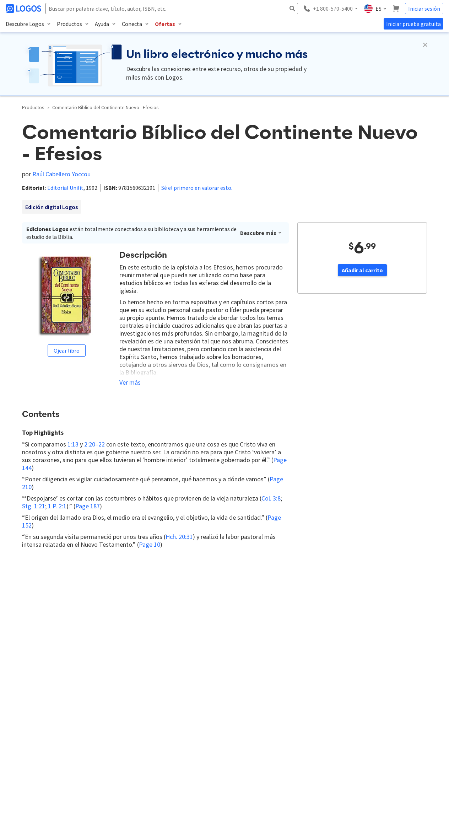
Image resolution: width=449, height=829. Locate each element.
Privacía (213, 729)
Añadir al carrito (362, 270)
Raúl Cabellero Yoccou (61, 174)
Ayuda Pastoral (167, 704)
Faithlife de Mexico (171, 729)
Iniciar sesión (424, 8)
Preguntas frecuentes (346, 704)
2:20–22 (94, 444)
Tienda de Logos (168, 741)
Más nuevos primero (96, 564)
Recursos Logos (222, 716)
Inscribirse (116, 672)
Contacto (332, 741)
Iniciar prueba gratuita (413, 23)
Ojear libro (67, 350)
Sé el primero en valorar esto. (196, 187)
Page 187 (87, 506)
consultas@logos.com (91, 725)
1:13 (73, 444)
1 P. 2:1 (57, 506)
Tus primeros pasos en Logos (354, 729)
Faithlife (159, 716)
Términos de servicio (227, 741)
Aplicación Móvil (340, 753)
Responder (61, 619)
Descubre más (261, 232)
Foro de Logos (166, 692)
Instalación (334, 692)
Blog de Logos (166, 680)
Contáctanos (218, 680)
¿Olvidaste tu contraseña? (350, 765)
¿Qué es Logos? (339, 680)
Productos (33, 107)
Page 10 (149, 544)
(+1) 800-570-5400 (40, 725)
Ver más (130, 382)
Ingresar (234, 584)
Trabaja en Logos (222, 692)
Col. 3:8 (271, 498)
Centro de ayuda (340, 716)
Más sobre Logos (223, 704)
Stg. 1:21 (33, 506)
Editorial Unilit (65, 187)
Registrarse (266, 584)
